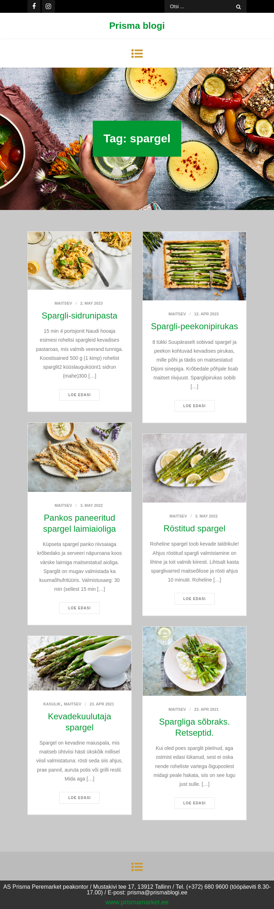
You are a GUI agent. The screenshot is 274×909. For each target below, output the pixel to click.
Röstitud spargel (194, 528)
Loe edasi (79, 395)
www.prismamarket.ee (136, 902)
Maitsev (63, 303)
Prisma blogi (137, 25)
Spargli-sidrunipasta (79, 315)
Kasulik (52, 704)
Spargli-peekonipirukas (194, 326)
